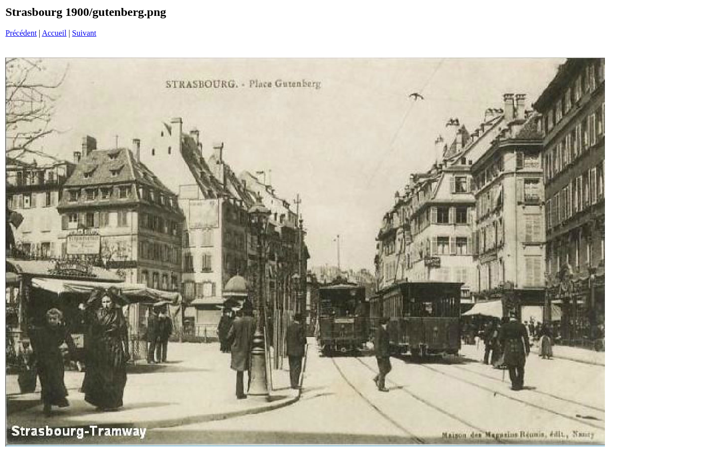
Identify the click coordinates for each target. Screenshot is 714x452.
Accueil (54, 33)
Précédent (21, 33)
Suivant (84, 33)
